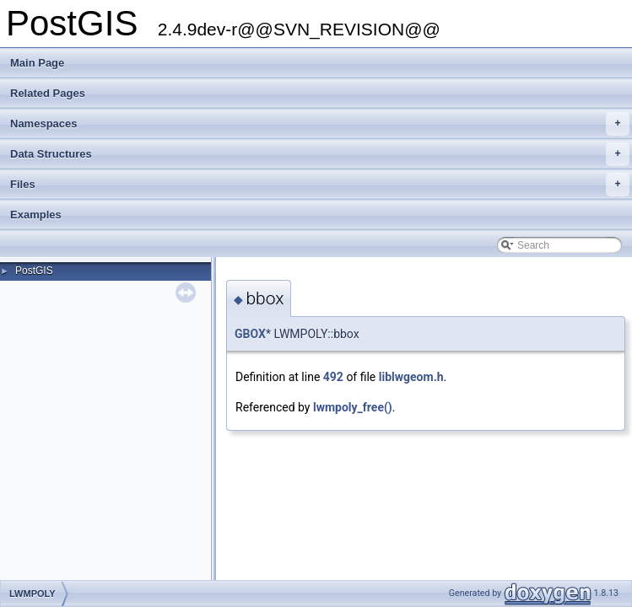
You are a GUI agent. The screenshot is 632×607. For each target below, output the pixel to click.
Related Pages (47, 93)
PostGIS (34, 271)
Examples (36, 214)
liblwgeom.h (411, 377)
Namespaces (319, 124)
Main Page (37, 62)
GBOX (250, 334)
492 (333, 377)
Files (319, 184)
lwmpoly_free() (352, 407)
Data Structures (319, 154)
